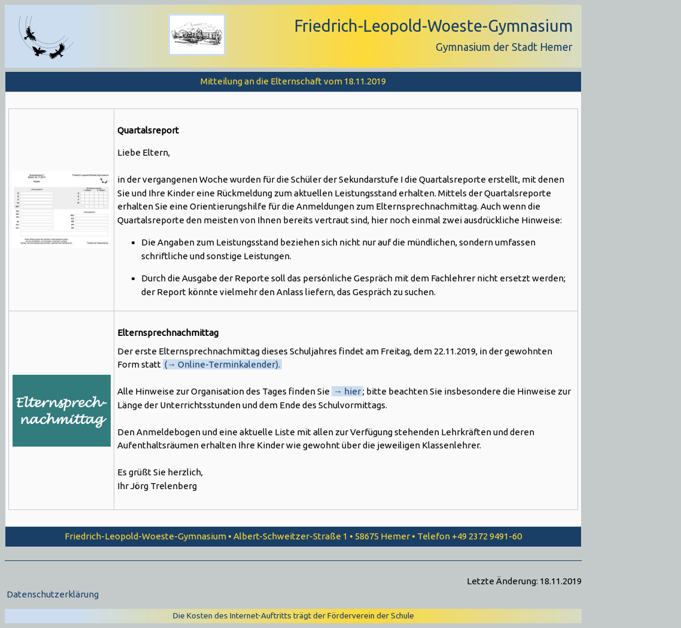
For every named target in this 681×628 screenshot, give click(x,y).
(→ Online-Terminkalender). (222, 364)
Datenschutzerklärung (53, 594)
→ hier (347, 391)
